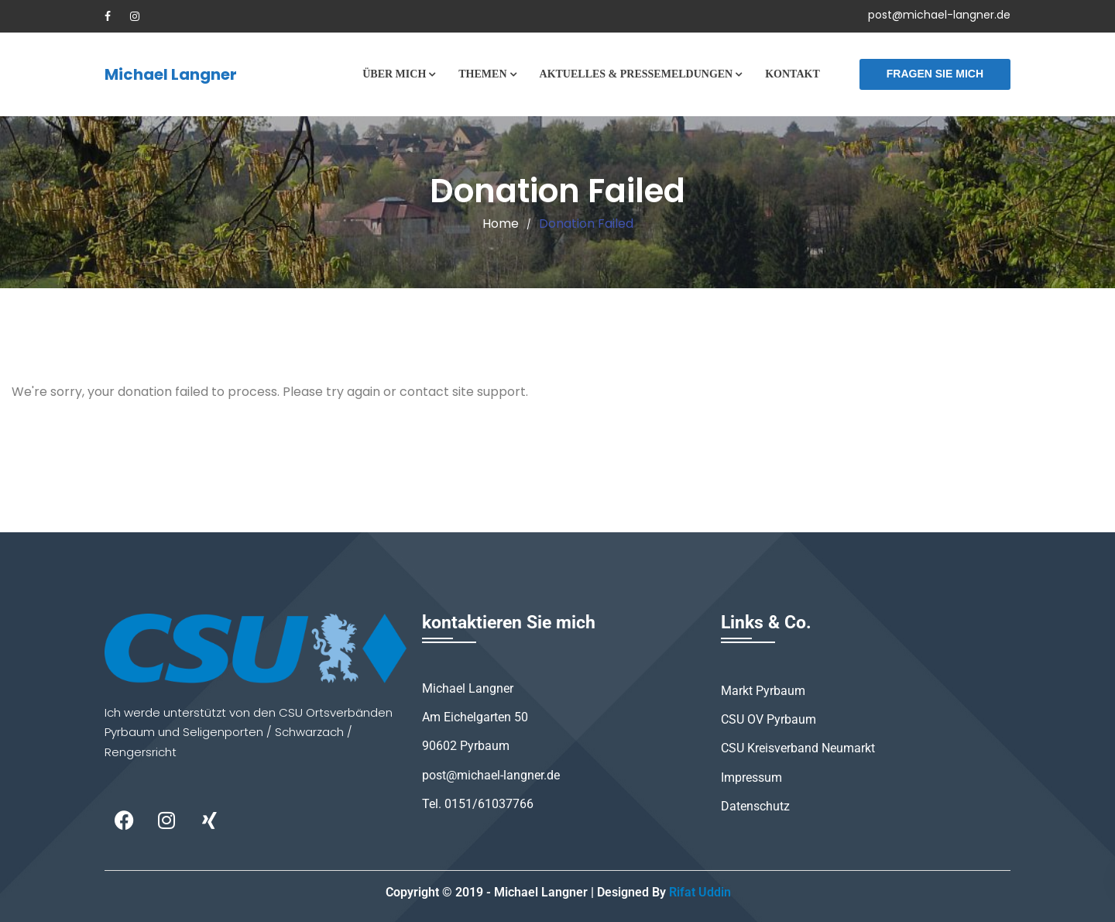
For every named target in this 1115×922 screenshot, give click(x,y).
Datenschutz (755, 806)
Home (500, 223)
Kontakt (792, 74)
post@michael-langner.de (939, 14)
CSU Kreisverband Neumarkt (798, 748)
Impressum (751, 777)
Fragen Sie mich (935, 73)
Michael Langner (171, 74)
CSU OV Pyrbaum (768, 719)
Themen (482, 74)
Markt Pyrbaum (763, 690)
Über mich (394, 74)
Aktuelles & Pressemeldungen (636, 74)
